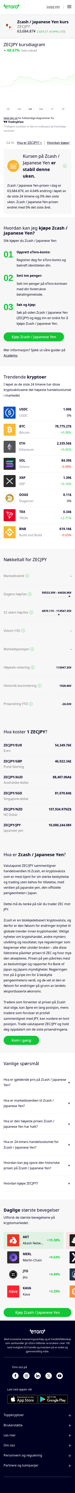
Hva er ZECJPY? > (29, 142)
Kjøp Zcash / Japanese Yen (34, 336)
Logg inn (53, 6)
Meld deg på (11, 118)
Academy (10, 355)
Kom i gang (21, 1040)
